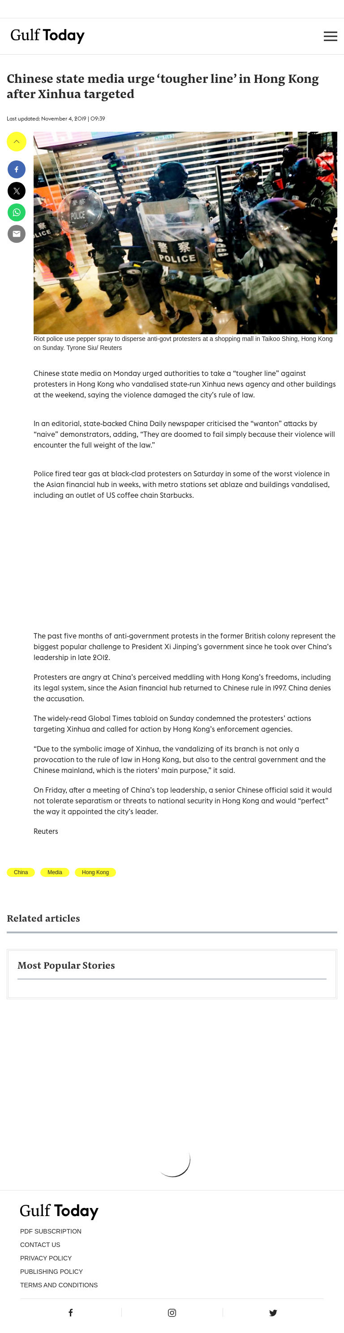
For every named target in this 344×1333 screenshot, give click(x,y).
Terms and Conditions (59, 1285)
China (21, 872)
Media (54, 872)
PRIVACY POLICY (46, 1258)
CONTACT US (40, 1244)
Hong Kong (95, 872)
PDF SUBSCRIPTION (51, 1231)
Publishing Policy (51, 1271)
